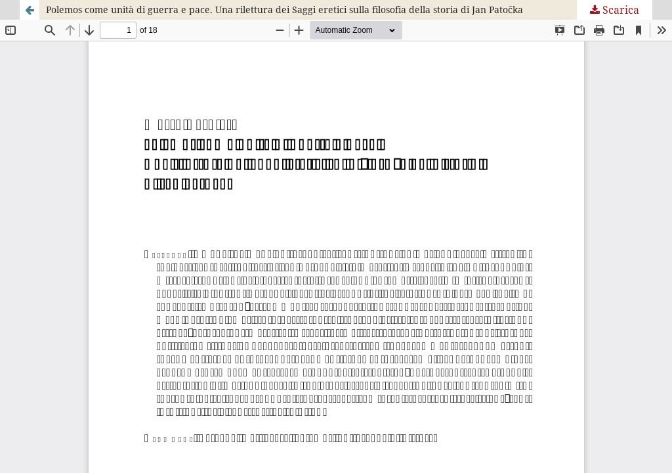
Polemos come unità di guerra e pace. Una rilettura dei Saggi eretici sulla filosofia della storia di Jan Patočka (284, 9)
